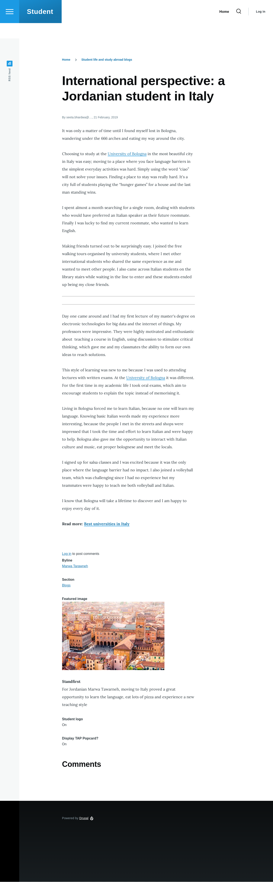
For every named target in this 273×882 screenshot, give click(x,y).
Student (40, 27)
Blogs (66, 585)
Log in (260, 27)
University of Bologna (127, 153)
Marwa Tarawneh (75, 566)
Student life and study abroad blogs (106, 60)
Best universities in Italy (106, 524)
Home (66, 60)
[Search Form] (238, 26)
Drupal (84, 818)
